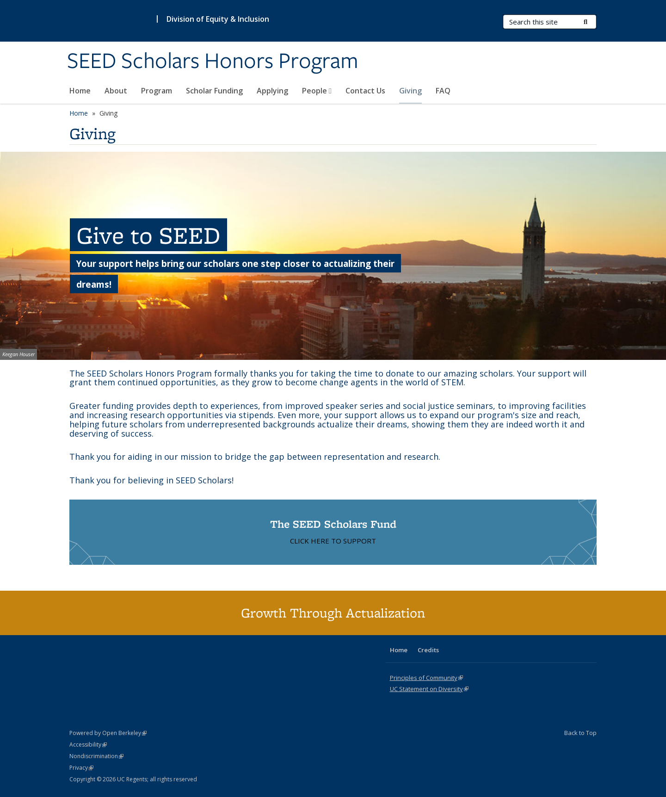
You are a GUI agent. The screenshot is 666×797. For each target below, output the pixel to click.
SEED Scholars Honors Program (212, 61)
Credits (428, 650)
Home (80, 91)
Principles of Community (426, 677)
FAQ (443, 91)
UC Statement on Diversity (429, 689)
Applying (272, 91)
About (116, 91)
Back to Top (580, 733)
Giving (410, 91)
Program (156, 91)
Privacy (81, 768)
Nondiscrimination (96, 756)
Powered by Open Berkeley (108, 733)
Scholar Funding (214, 91)
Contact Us (365, 91)
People (317, 91)
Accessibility (88, 744)
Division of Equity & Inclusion (217, 19)
